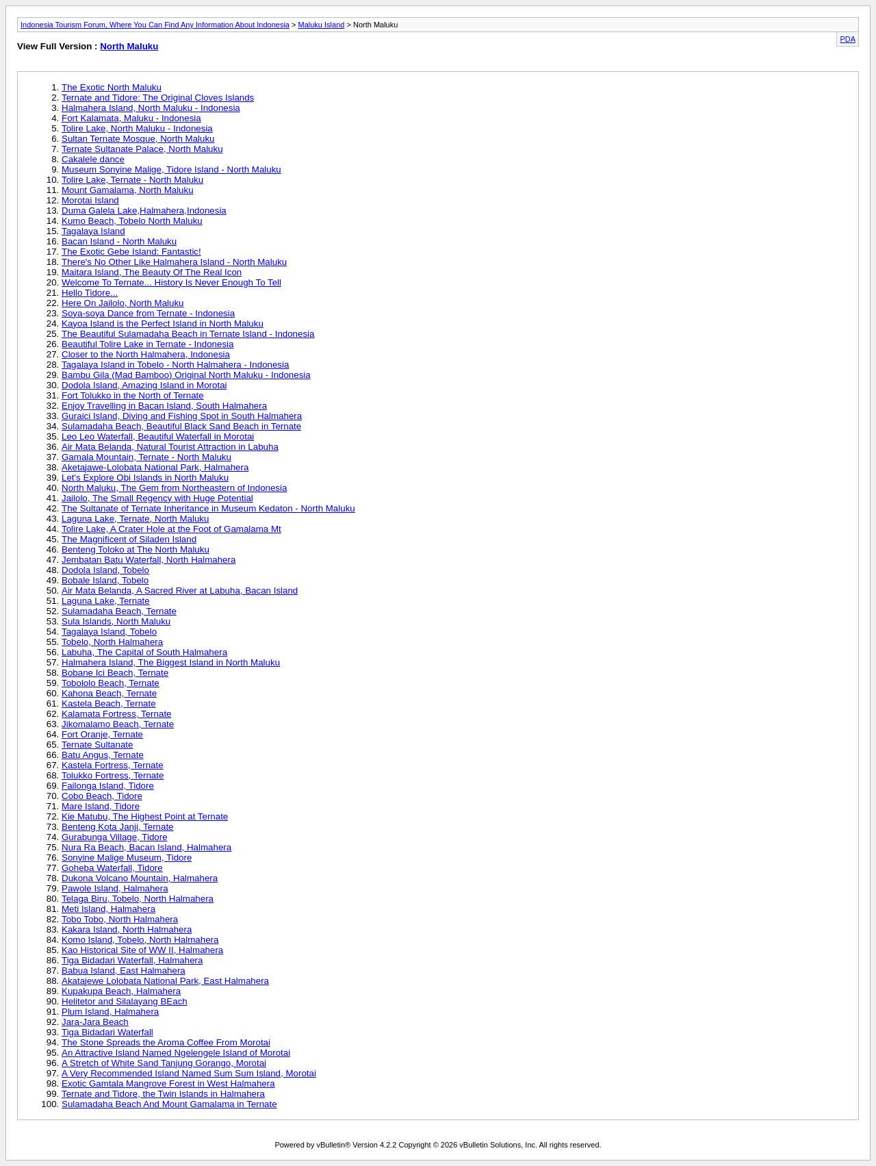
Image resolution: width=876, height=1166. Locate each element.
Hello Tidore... (90, 293)
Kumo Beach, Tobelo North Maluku (132, 221)
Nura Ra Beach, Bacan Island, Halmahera (146, 847)
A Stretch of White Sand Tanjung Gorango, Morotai (164, 1063)
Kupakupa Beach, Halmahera (121, 991)
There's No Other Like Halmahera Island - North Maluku (174, 262)
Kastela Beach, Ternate (109, 703)
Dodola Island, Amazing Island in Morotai (144, 385)
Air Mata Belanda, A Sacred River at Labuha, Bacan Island (180, 590)
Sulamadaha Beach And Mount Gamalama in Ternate (169, 1104)
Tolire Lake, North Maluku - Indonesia (137, 128)
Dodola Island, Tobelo (105, 570)
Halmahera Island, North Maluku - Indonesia (151, 108)
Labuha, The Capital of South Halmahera (144, 652)
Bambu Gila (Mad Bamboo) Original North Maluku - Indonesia (186, 375)
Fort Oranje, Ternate (102, 734)
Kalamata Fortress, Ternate (117, 714)
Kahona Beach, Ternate (109, 693)
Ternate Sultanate (97, 744)
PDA (847, 39)
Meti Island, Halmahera (108, 909)
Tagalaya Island (93, 231)
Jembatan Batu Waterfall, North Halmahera (148, 560)
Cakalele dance (93, 159)
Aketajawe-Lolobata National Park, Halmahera (155, 467)
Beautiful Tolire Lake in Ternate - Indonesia (147, 344)
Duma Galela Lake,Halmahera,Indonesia (144, 210)
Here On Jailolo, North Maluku (123, 303)
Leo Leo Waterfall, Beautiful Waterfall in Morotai (158, 436)
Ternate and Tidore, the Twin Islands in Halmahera (163, 1094)
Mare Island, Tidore (101, 806)
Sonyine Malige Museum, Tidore (127, 857)
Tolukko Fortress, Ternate (113, 775)
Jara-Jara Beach (95, 1022)
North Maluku (129, 46)
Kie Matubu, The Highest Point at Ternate (145, 816)
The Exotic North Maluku (112, 87)
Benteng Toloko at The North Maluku (135, 549)
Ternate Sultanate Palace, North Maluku (142, 149)
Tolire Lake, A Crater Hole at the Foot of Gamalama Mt (171, 529)
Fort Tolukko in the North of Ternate (133, 395)
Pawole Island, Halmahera (115, 888)
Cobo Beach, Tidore (102, 796)
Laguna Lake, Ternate (106, 601)
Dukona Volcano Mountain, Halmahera (140, 878)
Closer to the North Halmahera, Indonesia (146, 354)
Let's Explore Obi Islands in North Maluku (145, 477)
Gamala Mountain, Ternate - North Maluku (146, 457)
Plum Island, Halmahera (110, 1011)
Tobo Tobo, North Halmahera (120, 919)
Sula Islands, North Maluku (116, 621)
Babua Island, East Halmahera (123, 970)
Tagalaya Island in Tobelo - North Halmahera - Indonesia (175, 364)
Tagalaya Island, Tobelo (109, 631)
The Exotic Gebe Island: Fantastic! (131, 251)
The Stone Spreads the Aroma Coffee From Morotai (166, 1042)
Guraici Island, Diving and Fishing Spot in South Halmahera (182, 416)
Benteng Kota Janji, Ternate (118, 827)
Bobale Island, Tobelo (105, 580)
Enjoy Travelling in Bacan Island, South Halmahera (164, 406)
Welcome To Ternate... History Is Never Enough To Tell (171, 282)
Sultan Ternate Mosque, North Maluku (138, 139)
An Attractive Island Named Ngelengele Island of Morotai (176, 1053)
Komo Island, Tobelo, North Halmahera (140, 940)
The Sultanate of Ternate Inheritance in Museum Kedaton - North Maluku (208, 508)
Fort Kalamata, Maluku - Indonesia (131, 118)
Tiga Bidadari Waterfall (107, 1032)
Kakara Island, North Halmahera (127, 929)
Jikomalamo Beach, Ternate (118, 724)
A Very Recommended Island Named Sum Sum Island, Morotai (189, 1073)
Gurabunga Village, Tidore (115, 837)
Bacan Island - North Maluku (119, 241)
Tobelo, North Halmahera (112, 642)
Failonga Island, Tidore (108, 786)
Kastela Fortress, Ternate (113, 765)
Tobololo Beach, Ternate (110, 683)
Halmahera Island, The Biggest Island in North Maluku (171, 662)
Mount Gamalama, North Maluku (128, 190)
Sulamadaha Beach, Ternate (119, 611)
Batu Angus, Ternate (103, 755)
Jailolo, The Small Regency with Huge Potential (157, 498)
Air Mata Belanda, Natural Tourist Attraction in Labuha (170, 447)
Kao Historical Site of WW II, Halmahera (142, 950)
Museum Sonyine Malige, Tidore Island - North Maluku (171, 169)
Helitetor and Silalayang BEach (125, 1001)
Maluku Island (321, 25)
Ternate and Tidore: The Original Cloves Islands (158, 97)
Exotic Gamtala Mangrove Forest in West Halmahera (168, 1083)
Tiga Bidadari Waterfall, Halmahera (132, 960)
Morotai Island (90, 200)
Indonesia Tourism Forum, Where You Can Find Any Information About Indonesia (155, 25)
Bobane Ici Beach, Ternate (115, 673)
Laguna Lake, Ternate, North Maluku (135, 519)
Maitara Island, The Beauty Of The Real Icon (152, 272)
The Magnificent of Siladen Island (129, 539)
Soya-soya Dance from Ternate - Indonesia (148, 313)
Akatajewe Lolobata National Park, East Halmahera (165, 981)
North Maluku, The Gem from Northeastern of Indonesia (174, 488)
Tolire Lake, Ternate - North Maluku (132, 180)
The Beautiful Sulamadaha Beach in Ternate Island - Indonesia (188, 334)
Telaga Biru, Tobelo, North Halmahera (138, 898)
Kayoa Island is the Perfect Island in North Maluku (162, 323)
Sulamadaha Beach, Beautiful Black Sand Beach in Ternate (181, 426)
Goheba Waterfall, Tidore (112, 868)
